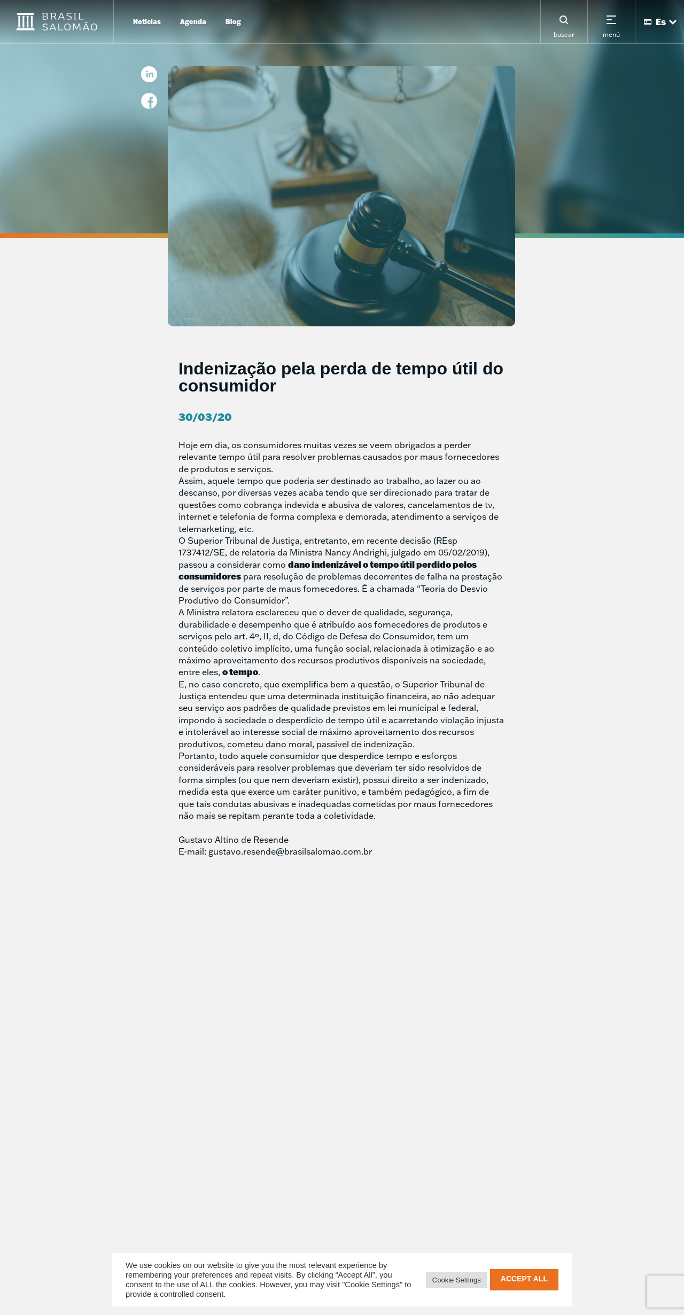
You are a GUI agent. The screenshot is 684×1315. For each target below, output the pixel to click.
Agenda (193, 22)
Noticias (147, 22)
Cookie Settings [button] (456, 1280)
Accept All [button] (524, 1278)
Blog (233, 22)
